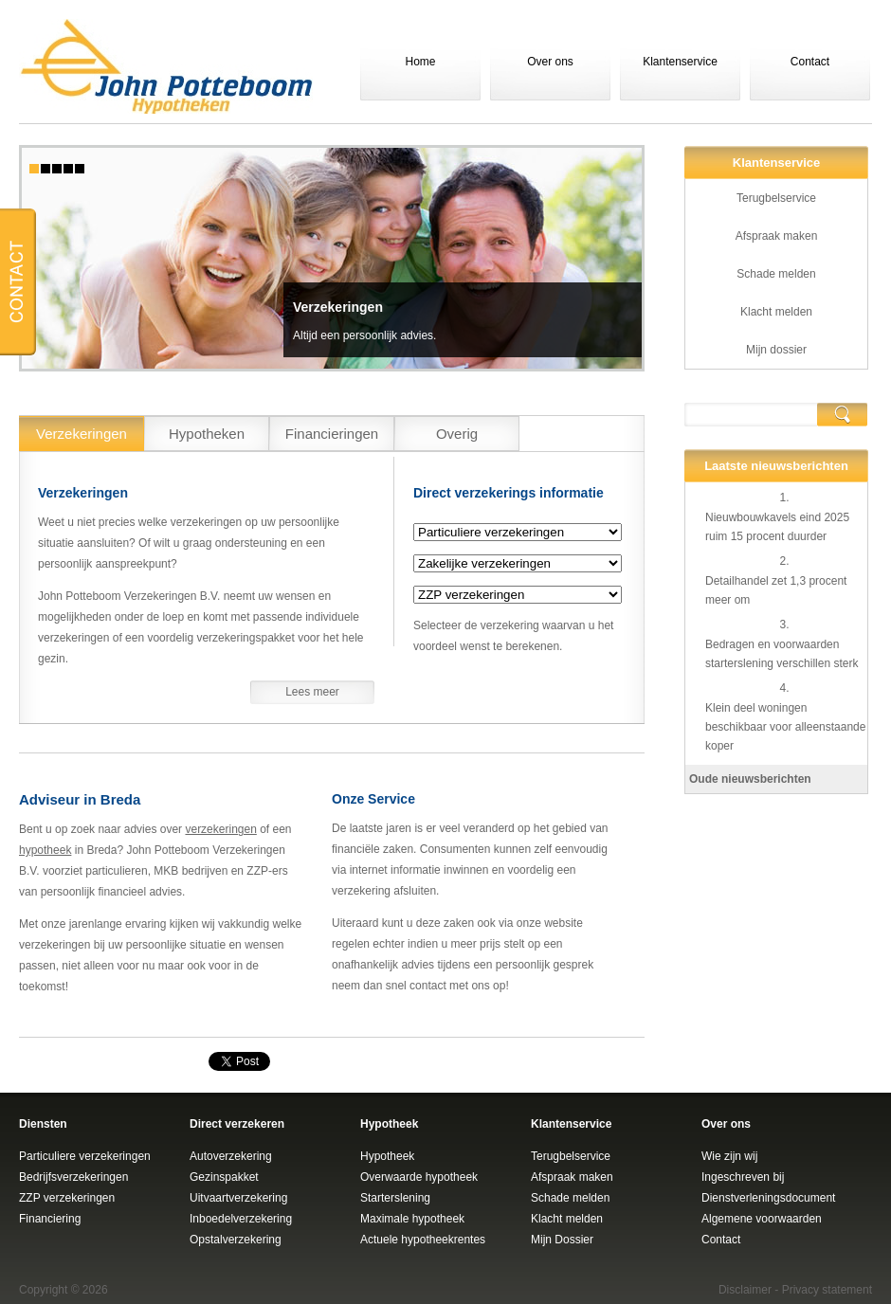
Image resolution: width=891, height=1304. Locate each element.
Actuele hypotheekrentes (422, 1239)
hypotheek (45, 850)
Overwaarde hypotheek (419, 1177)
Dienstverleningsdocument (768, 1197)
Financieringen (331, 434)
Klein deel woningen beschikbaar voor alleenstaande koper (785, 726)
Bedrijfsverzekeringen (73, 1177)
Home (420, 61)
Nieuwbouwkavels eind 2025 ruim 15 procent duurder (777, 527)
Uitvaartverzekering (238, 1197)
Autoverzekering (231, 1156)
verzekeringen (220, 829)
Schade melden (775, 274)
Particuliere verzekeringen (85, 1156)
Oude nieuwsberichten (750, 779)
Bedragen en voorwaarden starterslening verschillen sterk (781, 654)
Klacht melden (776, 311)
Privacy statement (827, 1289)
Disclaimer (745, 1289)
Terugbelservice (776, 198)
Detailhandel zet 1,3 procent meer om (775, 590)
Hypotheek (387, 1156)
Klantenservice (680, 61)
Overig (457, 434)
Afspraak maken (777, 236)
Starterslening (395, 1197)
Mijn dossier (776, 349)
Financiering (50, 1218)
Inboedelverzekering (241, 1218)
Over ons (550, 61)
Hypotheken (207, 434)
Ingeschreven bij (742, 1177)
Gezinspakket (224, 1177)
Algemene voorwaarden (761, 1218)
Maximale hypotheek (412, 1218)
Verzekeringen (338, 307)
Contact (810, 61)
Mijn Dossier (562, 1239)
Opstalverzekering (236, 1239)
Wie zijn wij (729, 1156)
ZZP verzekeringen (67, 1197)
